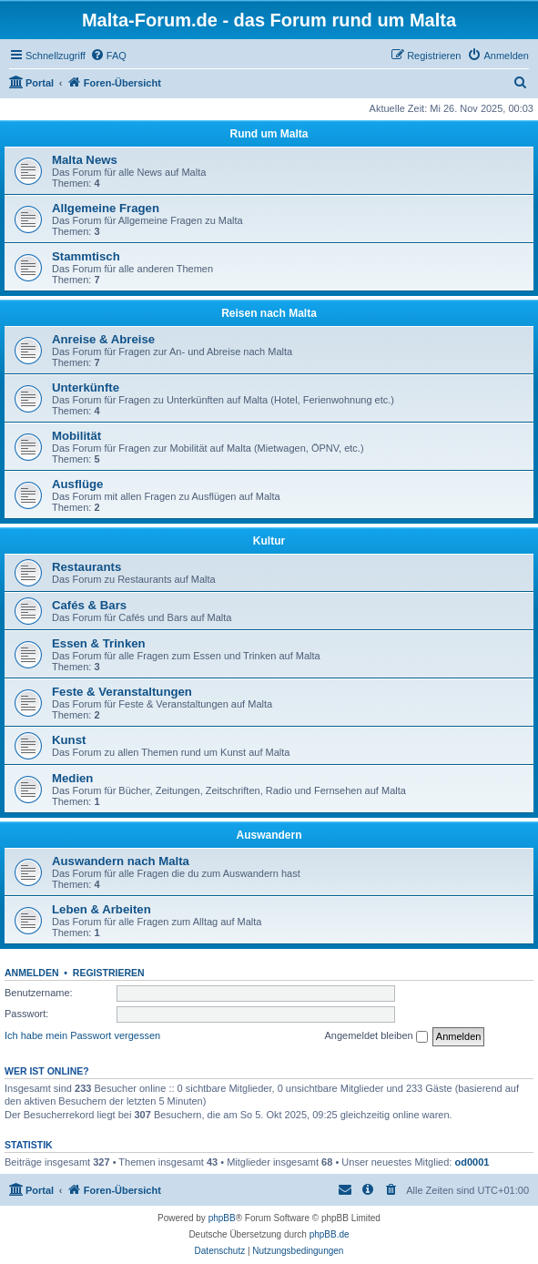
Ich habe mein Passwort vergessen (82, 1035)
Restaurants (86, 567)
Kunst (69, 740)
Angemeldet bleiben (375, 1036)
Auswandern (268, 835)
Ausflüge (77, 484)
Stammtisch (86, 256)
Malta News (84, 160)
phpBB (222, 1218)
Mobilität (76, 436)
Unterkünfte (85, 387)
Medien (72, 778)
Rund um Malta (269, 133)
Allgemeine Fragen (105, 208)
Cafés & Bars (89, 605)
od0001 (471, 1162)
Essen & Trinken (99, 643)
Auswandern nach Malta (120, 861)
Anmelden (32, 972)
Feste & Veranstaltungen (122, 691)
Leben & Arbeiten (101, 909)
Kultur (269, 541)
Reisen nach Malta (269, 313)
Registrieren (109, 972)
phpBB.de (330, 1234)
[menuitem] (108, 55)
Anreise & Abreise (103, 339)
